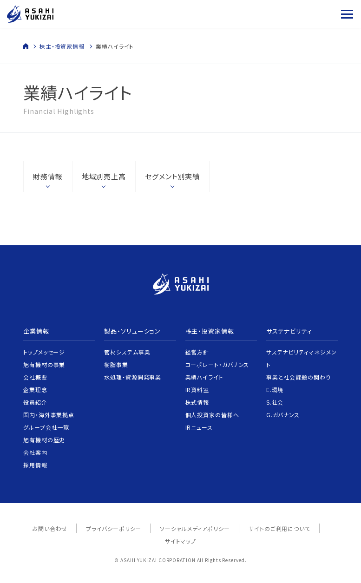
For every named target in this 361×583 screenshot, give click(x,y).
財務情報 (48, 176)
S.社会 (275, 402)
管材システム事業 (127, 352)
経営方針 (197, 352)
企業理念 (35, 389)
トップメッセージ (44, 352)
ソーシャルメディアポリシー (195, 528)
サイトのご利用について (279, 528)
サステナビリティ (289, 331)
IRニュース (199, 427)
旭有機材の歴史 (44, 440)
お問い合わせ (49, 528)
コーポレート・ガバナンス (217, 364)
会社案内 (35, 452)
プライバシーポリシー (113, 528)
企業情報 (36, 331)
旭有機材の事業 (44, 364)
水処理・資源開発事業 (132, 377)
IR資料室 (197, 389)
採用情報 (35, 465)
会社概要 (35, 377)
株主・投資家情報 (62, 46)
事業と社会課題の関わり (298, 377)
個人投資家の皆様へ (212, 415)
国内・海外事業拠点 (48, 415)
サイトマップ (180, 541)
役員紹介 (35, 402)
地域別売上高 (104, 176)
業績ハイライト (204, 377)
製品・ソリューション (132, 331)
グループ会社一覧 (46, 427)
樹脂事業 (116, 364)
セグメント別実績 (172, 176)
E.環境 (275, 389)
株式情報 (197, 402)
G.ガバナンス (283, 415)
